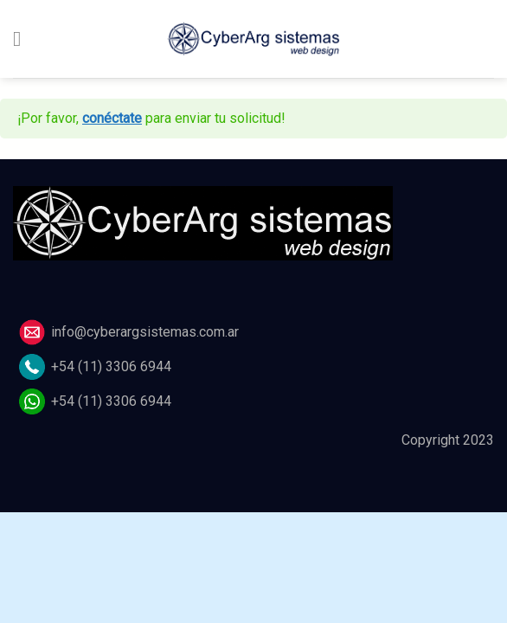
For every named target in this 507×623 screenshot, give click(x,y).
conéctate (112, 118)
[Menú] (23, 38)
